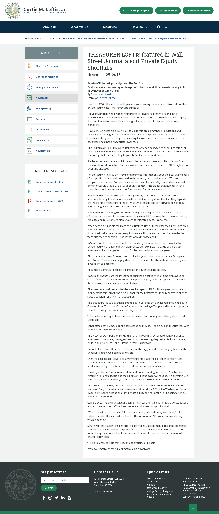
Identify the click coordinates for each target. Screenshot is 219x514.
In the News (38, 129)
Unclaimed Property (198, 10)
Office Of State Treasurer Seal (48, 191)
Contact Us (38, 140)
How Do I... (139, 27)
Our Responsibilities (43, 76)
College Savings (168, 10)
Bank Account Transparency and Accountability (196, 489)
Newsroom (57, 38)
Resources (109, 27)
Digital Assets (189, 493)
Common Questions (193, 478)
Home (29, 38)
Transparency (39, 108)
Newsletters (38, 151)
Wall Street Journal (105, 98)
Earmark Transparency (194, 497)
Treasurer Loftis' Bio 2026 (45, 201)
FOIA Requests (190, 481)
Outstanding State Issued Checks (159, 495)
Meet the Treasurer (42, 66)
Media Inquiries (40, 210)
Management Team (42, 87)
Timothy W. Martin (101, 94)
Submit (49, 488)
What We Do (80, 27)
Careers (36, 119)
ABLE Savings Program (136, 10)
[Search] (171, 27)
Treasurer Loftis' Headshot (46, 181)
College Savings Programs (160, 491)
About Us (49, 27)
